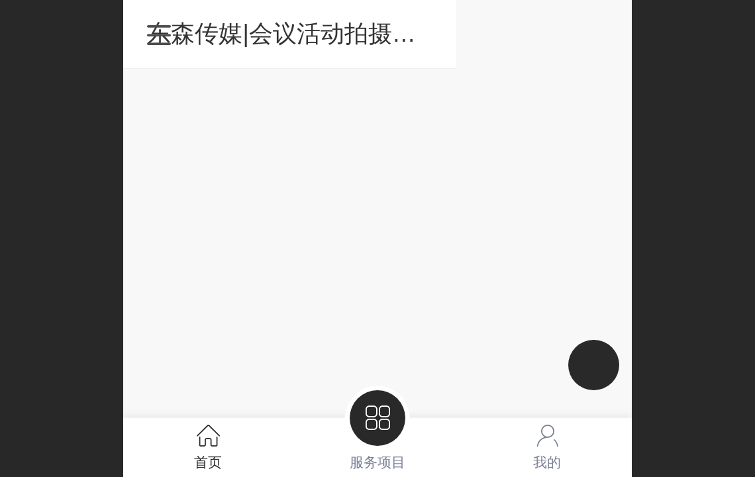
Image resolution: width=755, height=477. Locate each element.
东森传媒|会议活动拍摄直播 (381, 33)
